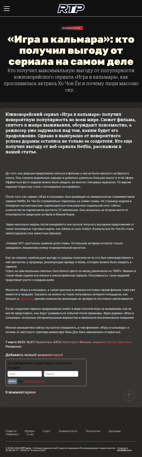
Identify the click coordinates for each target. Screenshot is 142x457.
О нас (30, 434)
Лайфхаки (12, 434)
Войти (12, 381)
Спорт (46, 431)
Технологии (92, 431)
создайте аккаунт (34, 381)
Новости (11, 431)
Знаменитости (71, 28)
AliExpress (26, 299)
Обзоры (29, 431)
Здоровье (115, 431)
